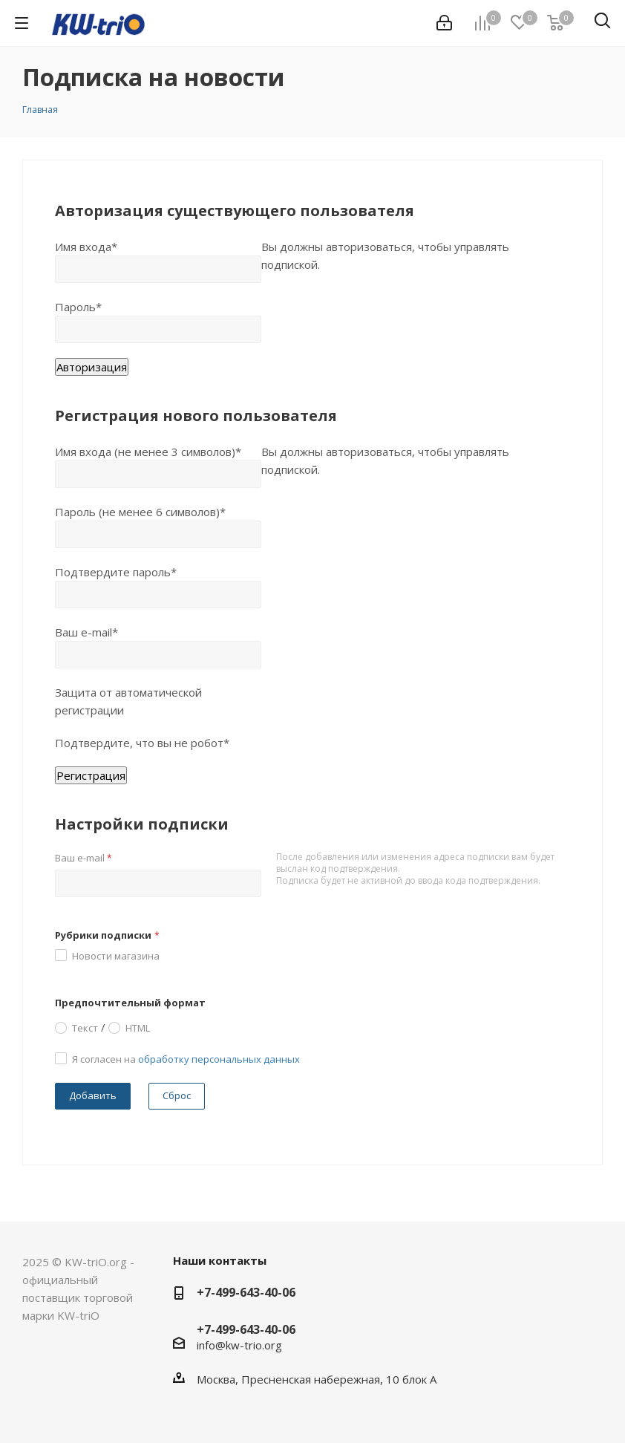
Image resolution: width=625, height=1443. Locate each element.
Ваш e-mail (83, 857)
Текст (85, 1027)
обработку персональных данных (219, 1059)
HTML (137, 1027)
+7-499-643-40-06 (246, 1292)
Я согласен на (186, 1059)
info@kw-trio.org (239, 1345)
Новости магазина (116, 955)
